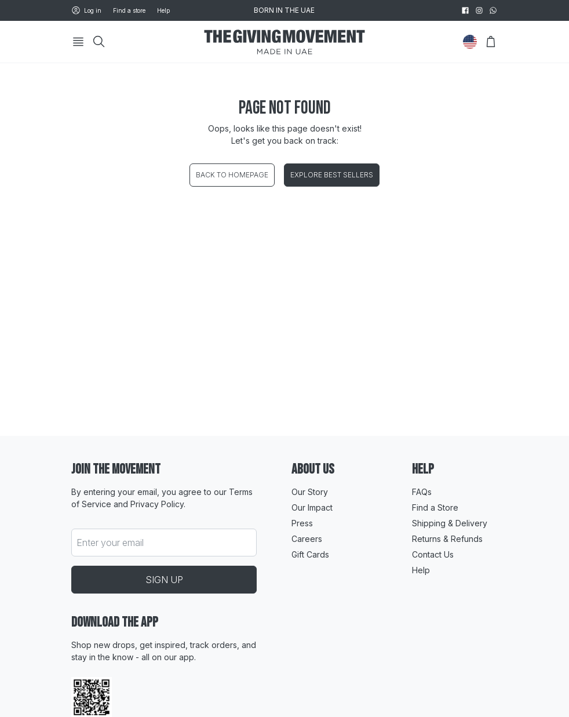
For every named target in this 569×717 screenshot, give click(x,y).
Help (163, 10)
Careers (306, 539)
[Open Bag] (491, 42)
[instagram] (479, 10)
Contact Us (433, 554)
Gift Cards (310, 554)
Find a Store (435, 507)
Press (302, 523)
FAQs (422, 492)
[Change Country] (470, 42)
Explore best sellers (331, 174)
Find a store (129, 10)
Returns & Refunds (447, 539)
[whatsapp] (493, 10)
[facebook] (465, 10)
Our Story (309, 492)
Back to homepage (232, 174)
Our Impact (312, 507)
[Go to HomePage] (284, 42)
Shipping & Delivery (449, 523)
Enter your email (110, 542)
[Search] (99, 42)
